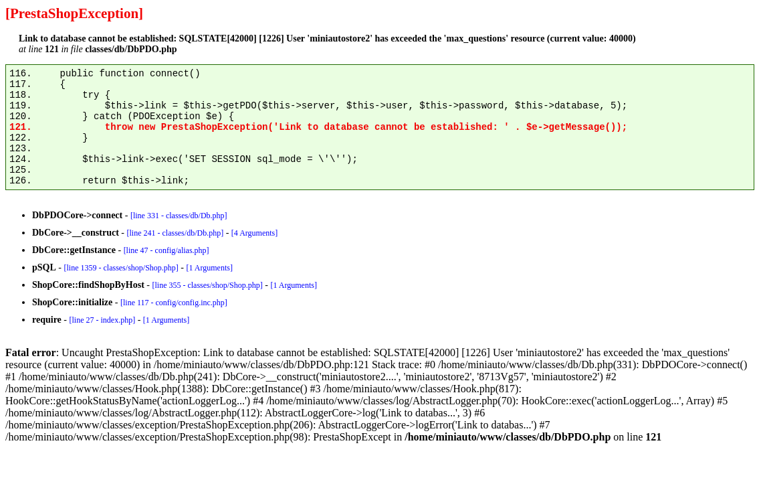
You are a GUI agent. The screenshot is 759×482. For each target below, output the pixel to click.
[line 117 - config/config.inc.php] (173, 302)
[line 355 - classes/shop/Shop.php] (207, 285)
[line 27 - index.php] (102, 320)
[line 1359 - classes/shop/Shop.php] (121, 267)
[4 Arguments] (254, 233)
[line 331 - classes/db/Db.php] (178, 215)
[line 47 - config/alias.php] (166, 250)
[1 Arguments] (209, 267)
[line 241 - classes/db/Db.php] (174, 233)
